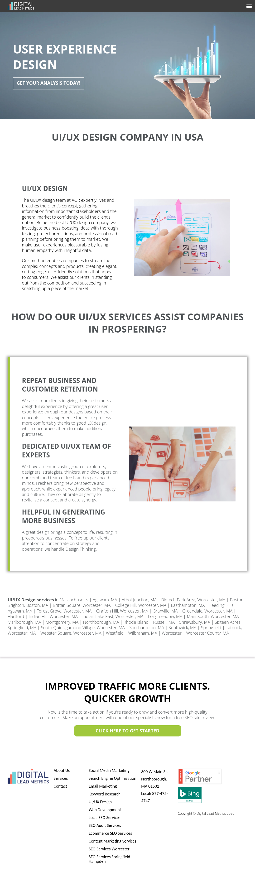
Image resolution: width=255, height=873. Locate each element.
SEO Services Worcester (109, 849)
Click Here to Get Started (127, 731)
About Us (62, 770)
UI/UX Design (100, 801)
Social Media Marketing (109, 770)
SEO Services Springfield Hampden (109, 859)
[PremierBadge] (200, 783)
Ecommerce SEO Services (110, 833)
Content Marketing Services (112, 841)
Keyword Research (104, 794)
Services (61, 778)
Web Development (105, 809)
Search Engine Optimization (112, 778)
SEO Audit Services (105, 825)
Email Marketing (103, 786)
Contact (60, 786)
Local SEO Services (104, 817)
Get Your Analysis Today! (50, 83)
